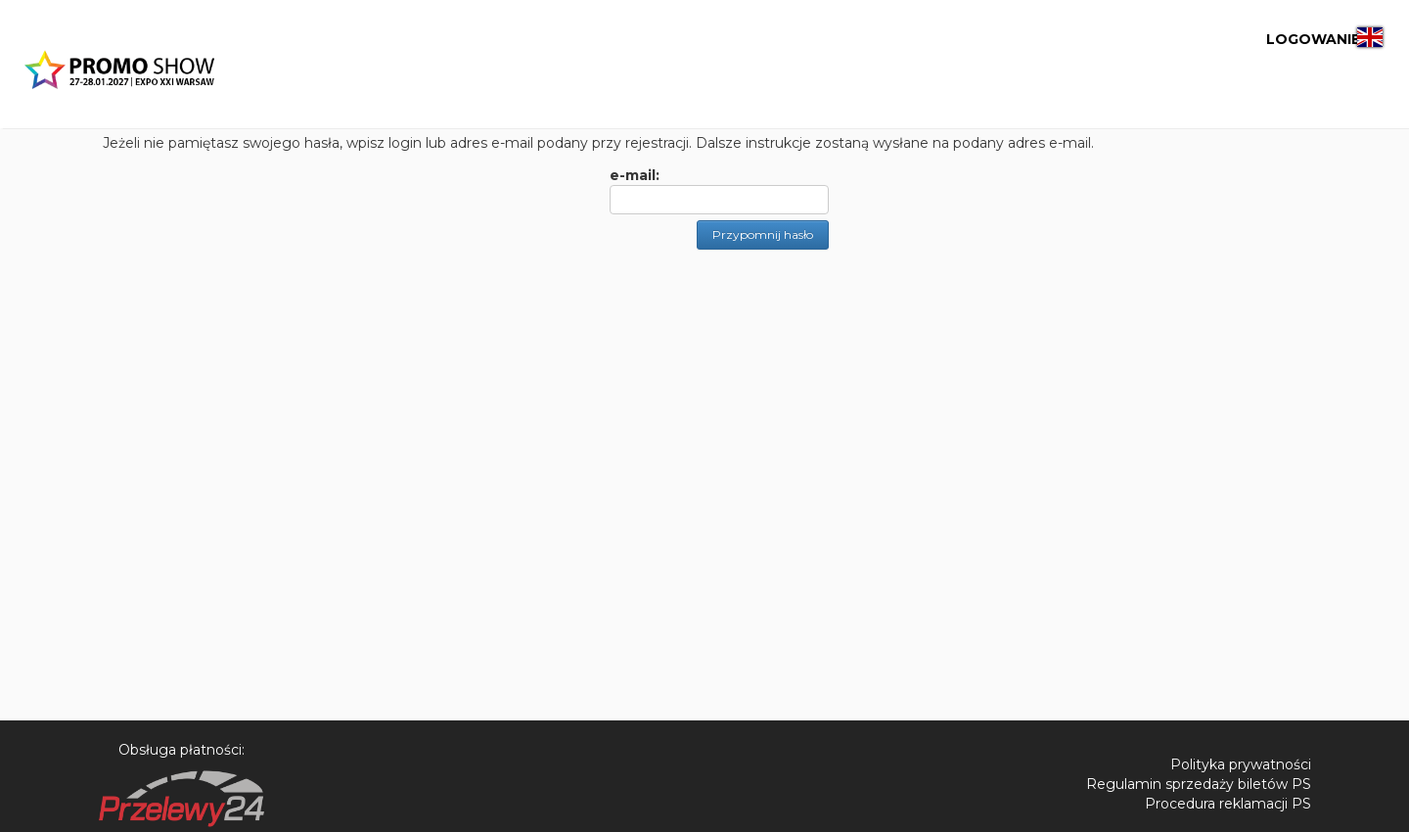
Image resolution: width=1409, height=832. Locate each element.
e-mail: (634, 174)
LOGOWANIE (1254, 39)
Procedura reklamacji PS (1228, 803)
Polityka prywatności (1240, 764)
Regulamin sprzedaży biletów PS (1198, 784)
